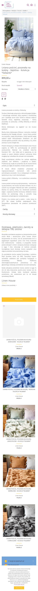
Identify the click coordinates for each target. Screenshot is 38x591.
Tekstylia (13, 10)
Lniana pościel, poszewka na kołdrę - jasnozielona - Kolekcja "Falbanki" (19, 440)
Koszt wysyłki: (6, 85)
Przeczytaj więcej (19, 584)
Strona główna (6, 10)
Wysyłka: (4, 82)
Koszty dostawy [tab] (19, 214)
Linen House (6, 64)
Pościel (19, 10)
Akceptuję (19, 588)
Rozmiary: (5, 89)
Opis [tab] (19, 105)
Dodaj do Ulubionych (4, 95)
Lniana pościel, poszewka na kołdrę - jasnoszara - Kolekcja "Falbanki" (19, 341)
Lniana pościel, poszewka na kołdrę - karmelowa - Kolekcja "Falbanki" (19, 490)
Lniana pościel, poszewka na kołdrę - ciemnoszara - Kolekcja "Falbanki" (19, 540)
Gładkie (25, 10)
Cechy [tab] (19, 209)
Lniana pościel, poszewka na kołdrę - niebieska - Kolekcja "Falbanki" (19, 390)
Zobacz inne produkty (9, 285)
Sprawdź (19, 85)
